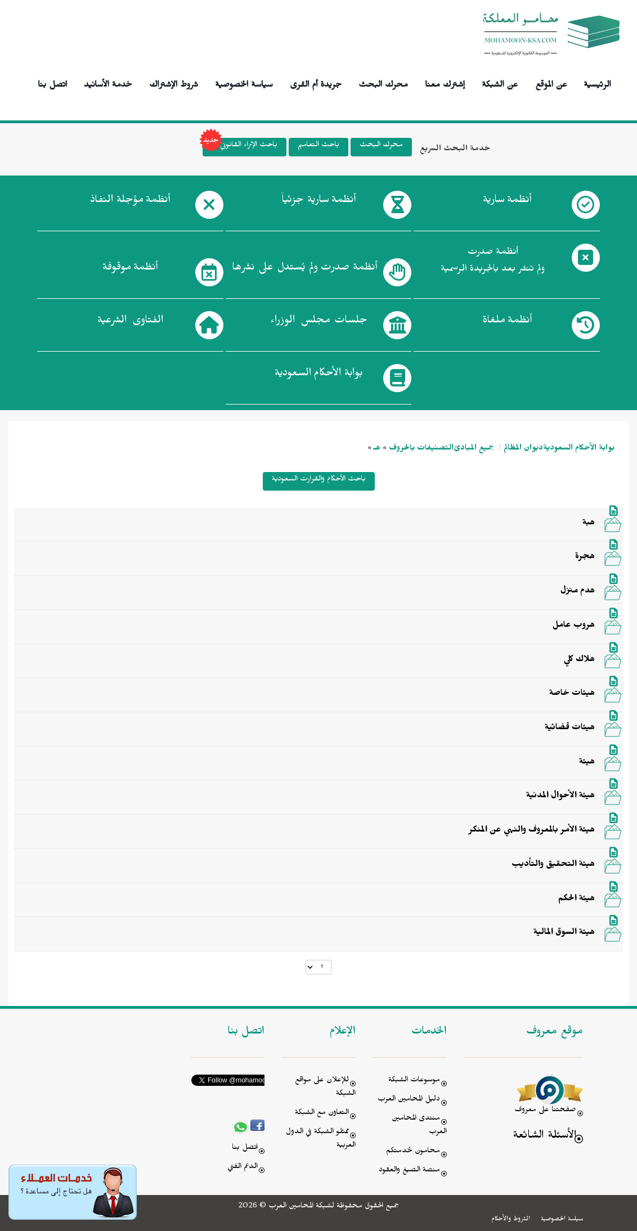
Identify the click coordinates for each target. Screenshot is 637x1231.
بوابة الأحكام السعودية (578, 449)
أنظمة (507, 202)
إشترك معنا (445, 83)
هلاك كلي (579, 660)
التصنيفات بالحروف (421, 449)
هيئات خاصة (572, 694)
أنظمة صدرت (304, 269)
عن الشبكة (500, 83)
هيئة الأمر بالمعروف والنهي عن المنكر (532, 831)
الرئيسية (597, 83)
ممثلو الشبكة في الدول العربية (321, 1139)
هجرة (585, 557)
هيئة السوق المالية (564, 933)
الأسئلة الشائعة (544, 1137)
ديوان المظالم (523, 449)
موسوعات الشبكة (414, 1081)
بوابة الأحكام (319, 375)
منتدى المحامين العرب (419, 1126)
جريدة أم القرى (316, 83)
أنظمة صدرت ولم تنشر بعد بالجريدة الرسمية (493, 262)
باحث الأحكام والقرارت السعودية (319, 480)
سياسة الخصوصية (244, 83)
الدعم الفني (242, 1167)
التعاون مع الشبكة (322, 1113)
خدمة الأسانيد (108, 83)
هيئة (587, 763)
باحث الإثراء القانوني (240, 147)
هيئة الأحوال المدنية (560, 797)
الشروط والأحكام (510, 1220)
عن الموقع (551, 83)
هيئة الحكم (576, 900)
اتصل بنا (52, 83)
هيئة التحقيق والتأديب (553, 865)
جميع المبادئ (474, 449)
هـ (377, 449)
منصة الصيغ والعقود (409, 1171)
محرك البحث (383, 83)
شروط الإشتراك (173, 83)
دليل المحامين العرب (409, 1100)
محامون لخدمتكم (413, 1152)
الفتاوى (130, 322)
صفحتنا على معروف (545, 1111)
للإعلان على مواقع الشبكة (325, 1087)
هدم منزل (577, 592)
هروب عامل (574, 626)
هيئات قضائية (570, 729)
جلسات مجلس (318, 322)
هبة (588, 524)
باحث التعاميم (318, 146)
